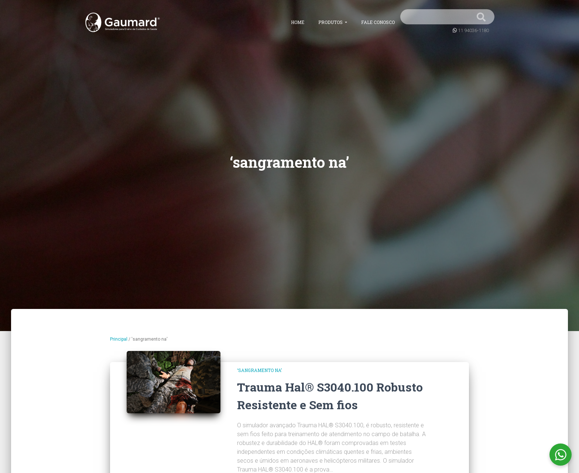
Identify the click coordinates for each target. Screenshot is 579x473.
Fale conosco (378, 22)
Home (297, 22)
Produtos (331, 22)
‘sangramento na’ (259, 370)
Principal (118, 339)
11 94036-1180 (473, 30)
